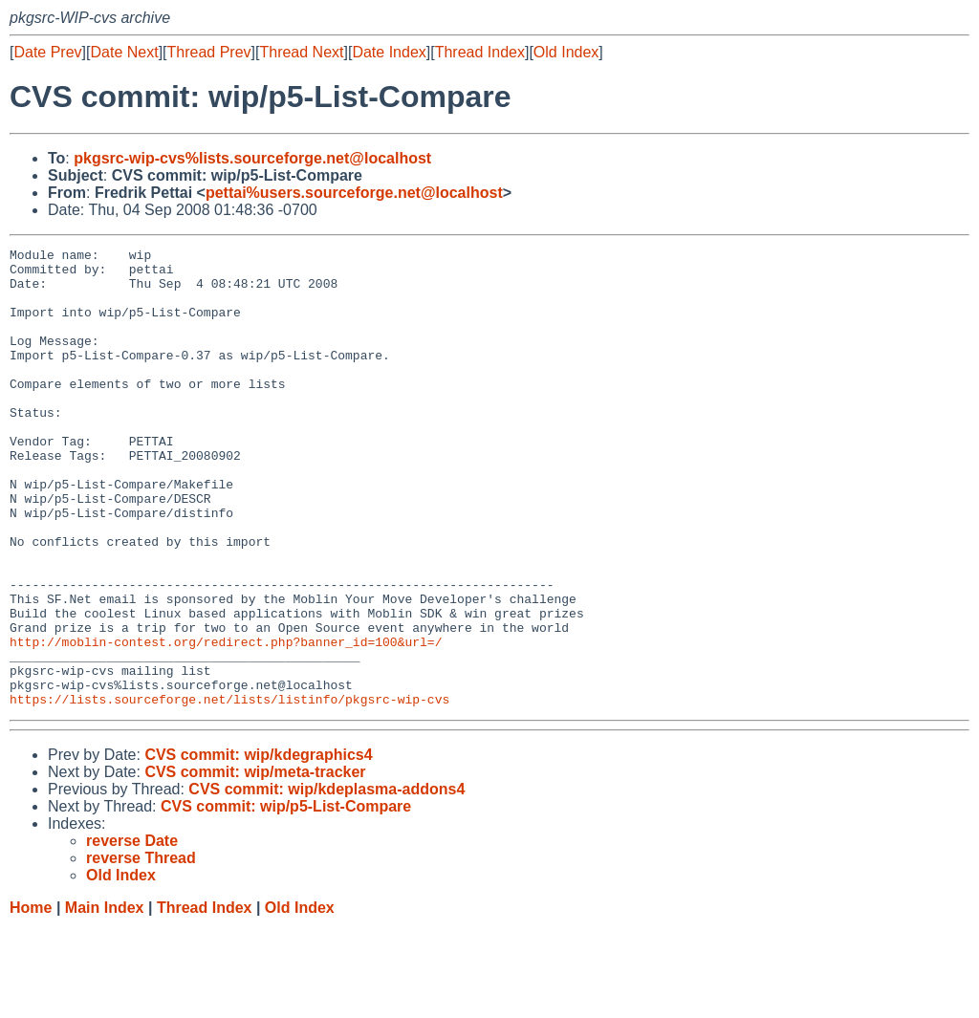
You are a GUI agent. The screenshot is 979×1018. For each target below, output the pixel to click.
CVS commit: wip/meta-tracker (254, 864)
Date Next (124, 52)
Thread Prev (209, 52)
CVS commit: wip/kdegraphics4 (258, 846)
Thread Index (480, 52)
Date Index (388, 52)
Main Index (104, 999)
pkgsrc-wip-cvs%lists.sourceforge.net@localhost (252, 158)
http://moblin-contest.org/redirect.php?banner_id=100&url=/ (226, 721)
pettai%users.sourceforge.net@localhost (354, 192)
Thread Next (301, 52)
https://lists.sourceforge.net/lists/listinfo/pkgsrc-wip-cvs (229, 790)
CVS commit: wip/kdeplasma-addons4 (326, 881)
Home (31, 999)
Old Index (565, 52)
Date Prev (47, 52)
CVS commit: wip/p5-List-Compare (286, 898)
